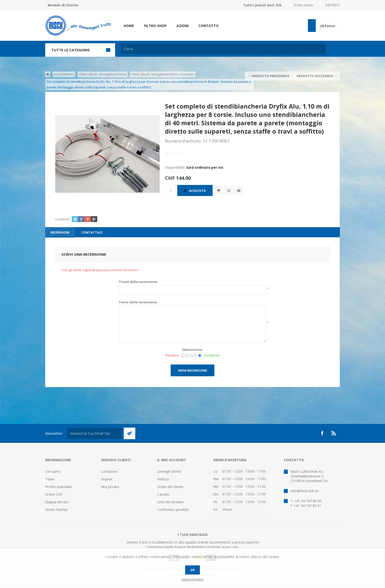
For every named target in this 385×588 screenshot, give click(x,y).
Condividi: (62, 219)
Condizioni (109, 471)
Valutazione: (192, 349)
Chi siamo (53, 471)
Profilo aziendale (58, 486)
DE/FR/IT (332, 5)
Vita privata (110, 486)
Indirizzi (163, 479)
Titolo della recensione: (138, 282)
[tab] (60, 232)
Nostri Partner (56, 509)
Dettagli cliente (169, 471)
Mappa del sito (57, 502)
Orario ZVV (53, 494)
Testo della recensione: (138, 302)
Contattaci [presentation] (91, 232)
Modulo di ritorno (63, 5)
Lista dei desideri (170, 502)
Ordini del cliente (170, 486)
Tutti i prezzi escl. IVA (262, 5)
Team (50, 479)
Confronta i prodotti (173, 509)
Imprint (106, 479)
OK (192, 570)
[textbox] (223, 48)
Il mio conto (303, 5)
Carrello (163, 494)
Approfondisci (193, 579)
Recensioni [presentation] (60, 232)
